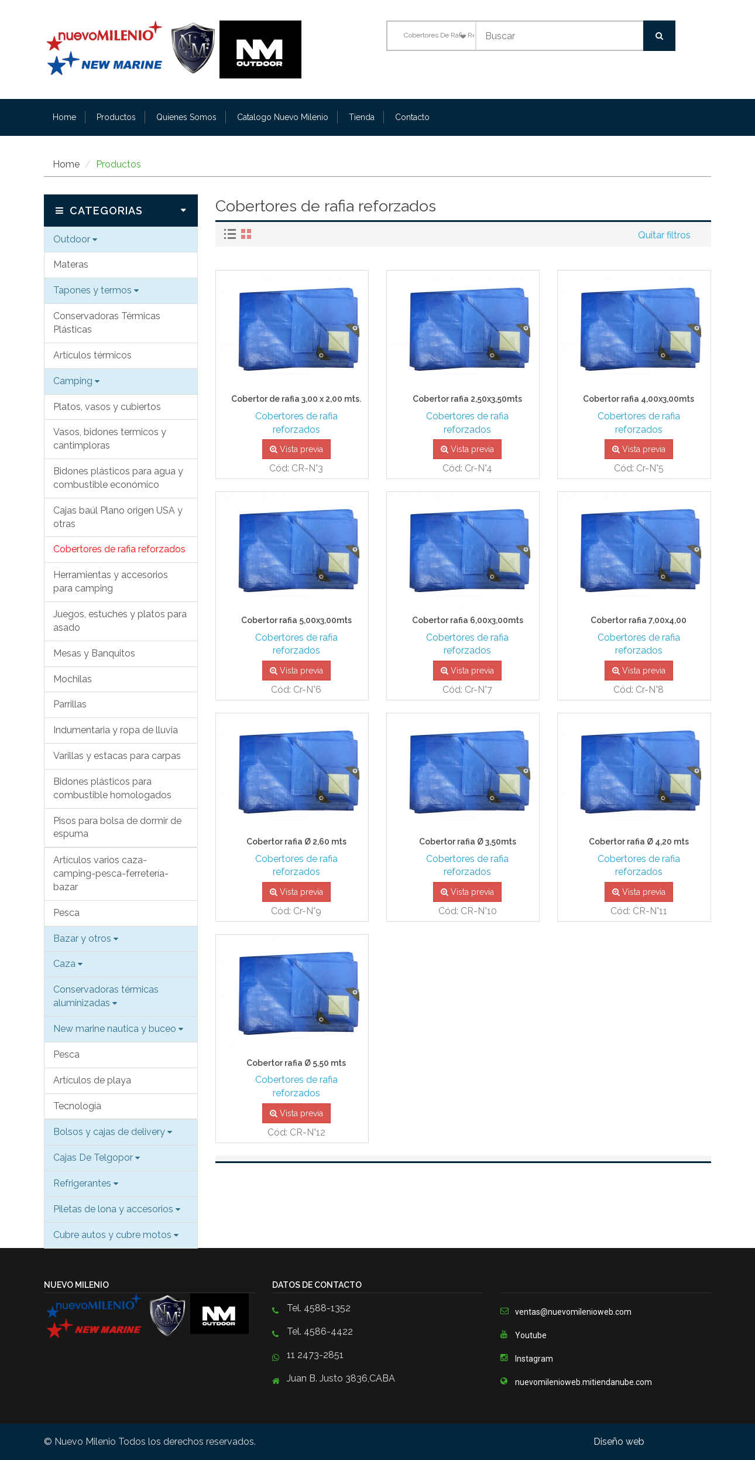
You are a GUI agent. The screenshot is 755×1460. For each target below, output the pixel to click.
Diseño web (620, 1441)
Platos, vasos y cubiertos (107, 406)
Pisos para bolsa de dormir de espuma (117, 827)
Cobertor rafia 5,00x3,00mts (296, 620)
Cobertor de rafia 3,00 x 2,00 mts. (296, 399)
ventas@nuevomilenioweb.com (573, 1312)
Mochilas (72, 679)
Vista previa (296, 449)
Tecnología (77, 1106)
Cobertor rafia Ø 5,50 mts (296, 1063)
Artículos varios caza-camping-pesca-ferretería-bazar (111, 873)
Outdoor (75, 239)
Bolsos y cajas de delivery (112, 1131)
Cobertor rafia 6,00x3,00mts (467, 620)
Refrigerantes (85, 1183)
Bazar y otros (85, 938)
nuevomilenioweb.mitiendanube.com (583, 1382)
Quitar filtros (664, 235)
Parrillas (70, 704)
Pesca (66, 912)
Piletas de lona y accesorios (116, 1209)
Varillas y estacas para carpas (117, 755)
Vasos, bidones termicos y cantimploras (109, 438)
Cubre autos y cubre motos (116, 1234)
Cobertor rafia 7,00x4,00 (639, 620)
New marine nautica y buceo (118, 1028)
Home (64, 117)
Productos (116, 117)
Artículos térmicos (92, 355)
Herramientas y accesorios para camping (110, 581)
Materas (70, 264)
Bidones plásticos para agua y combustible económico (118, 478)
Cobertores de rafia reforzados (119, 549)
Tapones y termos (96, 290)
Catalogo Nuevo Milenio (282, 117)
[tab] (231, 234)
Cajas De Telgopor (96, 1157)
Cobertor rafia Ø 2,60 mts (296, 841)
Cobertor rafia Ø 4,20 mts (639, 841)
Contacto (412, 117)
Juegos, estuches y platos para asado (120, 620)
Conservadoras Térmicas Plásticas (106, 322)
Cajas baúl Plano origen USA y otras (118, 517)
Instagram (526, 1357)
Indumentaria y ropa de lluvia (115, 730)
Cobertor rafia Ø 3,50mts (467, 841)
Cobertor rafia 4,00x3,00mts (638, 399)
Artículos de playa (92, 1080)
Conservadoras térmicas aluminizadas (106, 996)
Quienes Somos (186, 117)
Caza (68, 963)
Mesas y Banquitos (94, 653)
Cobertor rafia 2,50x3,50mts (467, 399)
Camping (76, 381)
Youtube (523, 1334)
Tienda (362, 117)
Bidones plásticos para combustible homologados (112, 788)
